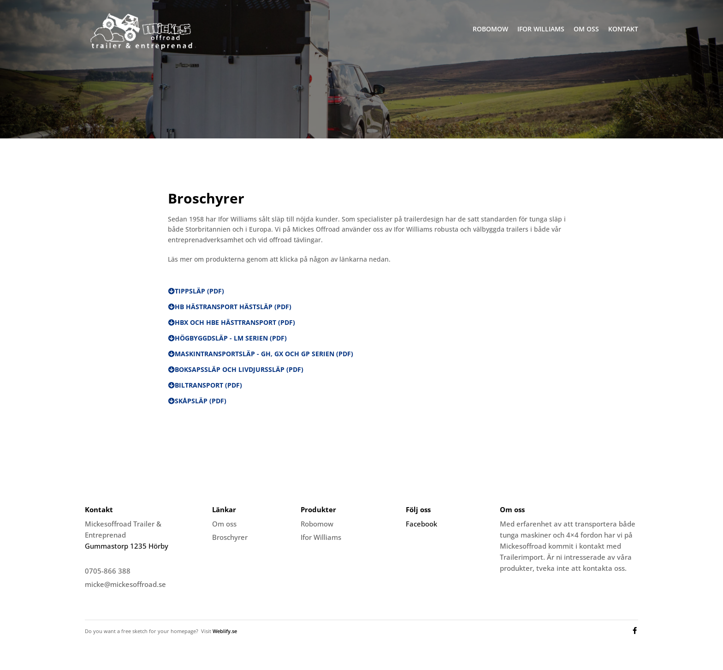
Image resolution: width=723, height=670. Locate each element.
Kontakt (623, 28)
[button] (196, 291)
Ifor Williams (540, 28)
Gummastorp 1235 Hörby (126, 545)
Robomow (490, 28)
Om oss (586, 28)
